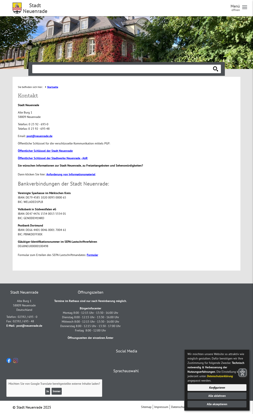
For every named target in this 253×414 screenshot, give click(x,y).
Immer (57, 391)
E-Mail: (10, 326)
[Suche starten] (215, 69)
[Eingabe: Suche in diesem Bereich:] (123, 69)
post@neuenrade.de (39, 136)
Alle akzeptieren (217, 404)
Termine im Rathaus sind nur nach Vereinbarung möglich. (90, 301)
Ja (47, 391)
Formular (92, 255)
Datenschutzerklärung (220, 376)
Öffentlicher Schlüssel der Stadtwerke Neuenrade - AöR (53, 158)
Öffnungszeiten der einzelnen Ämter (90, 338)
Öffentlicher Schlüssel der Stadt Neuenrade (45, 151)
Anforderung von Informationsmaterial (70, 174)
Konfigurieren (217, 387)
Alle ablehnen (217, 396)
